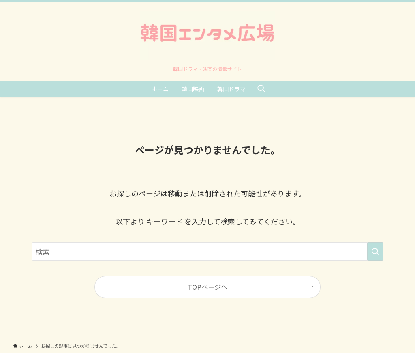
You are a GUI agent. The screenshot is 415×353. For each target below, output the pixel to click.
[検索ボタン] (261, 89)
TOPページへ (207, 287)
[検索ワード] (207, 251)
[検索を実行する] (375, 251)
